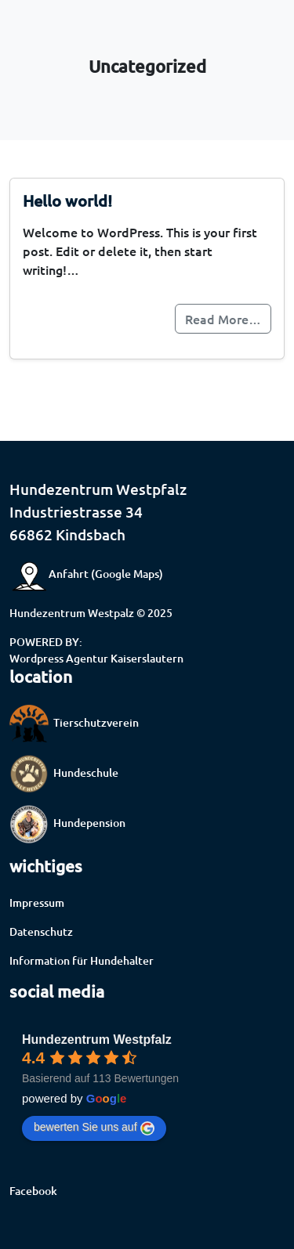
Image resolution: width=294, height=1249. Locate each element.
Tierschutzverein (74, 722)
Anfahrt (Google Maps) (86, 573)
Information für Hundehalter (81, 960)
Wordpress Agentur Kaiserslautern (96, 658)
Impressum (36, 902)
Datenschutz (41, 931)
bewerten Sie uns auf (94, 1128)
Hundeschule (63, 772)
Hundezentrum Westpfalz (97, 1039)
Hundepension (67, 822)
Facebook (33, 1190)
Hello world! (67, 200)
